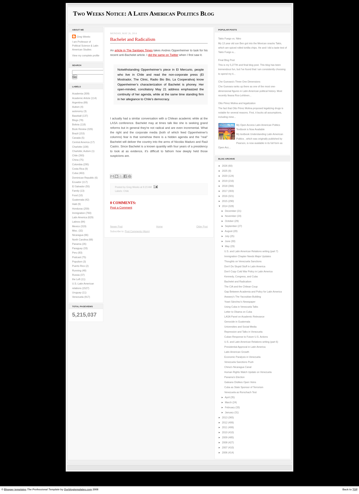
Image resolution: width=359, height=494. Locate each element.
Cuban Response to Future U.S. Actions (246, 336)
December (231, 211)
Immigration (79, 213)
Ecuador (77, 182)
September (231, 226)
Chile (75, 155)
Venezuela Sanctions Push (239, 362)
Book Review (79, 129)
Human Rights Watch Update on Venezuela (248, 372)
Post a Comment (121, 207)
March (228, 402)
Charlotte (77, 146)
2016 (225, 196)
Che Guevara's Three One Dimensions (239, 81)
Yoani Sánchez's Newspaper (240, 301)
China (75, 159)
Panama (77, 244)
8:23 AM (147, 187)
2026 (225, 165)
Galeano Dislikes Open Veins (240, 382)
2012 (225, 422)
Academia (78, 93)
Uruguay (77, 292)
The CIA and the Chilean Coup (241, 286)
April (227, 397)
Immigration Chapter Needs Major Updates (247, 256)
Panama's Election (234, 377)
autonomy (78, 111)
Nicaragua (78, 235)
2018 (225, 186)
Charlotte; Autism (82, 151)
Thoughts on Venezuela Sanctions (243, 261)
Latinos (76, 221)
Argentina (77, 102)
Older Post (202, 226)
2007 (225, 447)
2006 (225, 452)
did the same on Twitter (163, 55)
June (228, 241)
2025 (225, 170)
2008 (225, 442)
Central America (81, 142)
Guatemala (78, 199)
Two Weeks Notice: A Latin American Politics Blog (143, 13)
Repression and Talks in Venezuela (243, 331)
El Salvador (78, 186)
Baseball (77, 115)
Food (75, 195)
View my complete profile (85, 55)
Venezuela (78, 296)
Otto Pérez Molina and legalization (237, 103)
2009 (225, 437)
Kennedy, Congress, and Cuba (241, 276)
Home (159, 226)
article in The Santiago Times (134, 50)
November (231, 216)
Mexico (76, 226)
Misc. (75, 230)
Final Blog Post (226, 60)
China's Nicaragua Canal (237, 367)
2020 (225, 175)
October (229, 221)
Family (76, 190)
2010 (225, 432)
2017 (225, 191)
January (229, 412)
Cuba (75, 173)
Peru (75, 252)
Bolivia (76, 124)
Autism (76, 106)
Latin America (80, 217)
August (229, 231)
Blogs (75, 120)
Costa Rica (78, 168)
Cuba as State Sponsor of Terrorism (243, 387)
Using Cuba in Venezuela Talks (241, 306)
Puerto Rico (79, 266)
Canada (77, 137)
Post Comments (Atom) (137, 231)
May (227, 246)
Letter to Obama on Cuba (238, 311)
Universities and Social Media (240, 326)
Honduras (77, 208)
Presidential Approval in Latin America (245, 346)
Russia (76, 274)
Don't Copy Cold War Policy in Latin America (248, 271)
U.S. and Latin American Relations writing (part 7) (251, 251)
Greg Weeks (83, 36)
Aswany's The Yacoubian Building (242, 296)
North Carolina (80, 239)
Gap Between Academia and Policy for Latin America (253, 291)
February (230, 407)
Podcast (77, 257)
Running (77, 270)
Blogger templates (15, 489)
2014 (225, 206)
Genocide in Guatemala (237, 321)
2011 (225, 427)
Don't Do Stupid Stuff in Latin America (244, 266)
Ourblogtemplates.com (78, 489)
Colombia (77, 164)
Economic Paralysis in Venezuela (242, 357)
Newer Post (116, 226)
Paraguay (77, 248)
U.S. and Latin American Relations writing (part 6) (251, 341)
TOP (355, 489)
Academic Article (81, 98)
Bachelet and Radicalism (132, 39)
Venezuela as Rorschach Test (240, 392)
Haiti (75, 204)
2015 (225, 201)
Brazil (75, 133)
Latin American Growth (236, 351)
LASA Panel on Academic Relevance (244, 316)
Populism (77, 261)
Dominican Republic (83, 177)
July (227, 236)
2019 (225, 180)
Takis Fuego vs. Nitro (229, 38)
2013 (225, 417)
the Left (76, 279)
